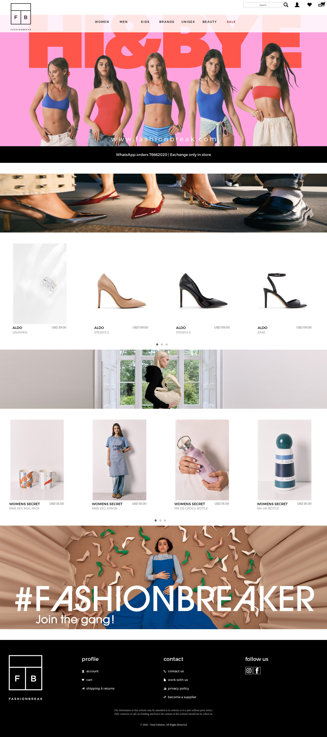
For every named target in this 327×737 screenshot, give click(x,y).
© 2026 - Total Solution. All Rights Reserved (163, 724)
